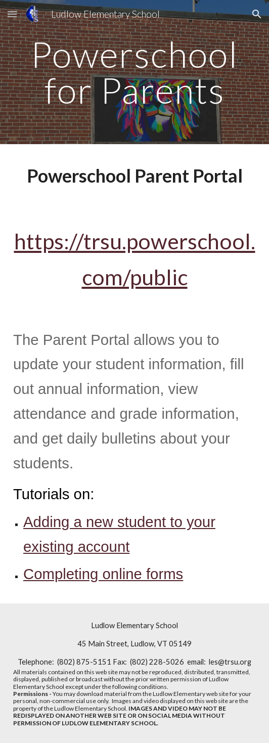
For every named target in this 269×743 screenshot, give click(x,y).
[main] (134, 72)
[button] (12, 14)
